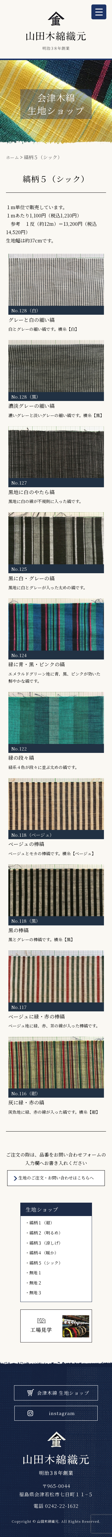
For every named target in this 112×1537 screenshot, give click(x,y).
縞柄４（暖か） (44, 1253)
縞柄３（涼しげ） (46, 1243)
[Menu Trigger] (98, 11)
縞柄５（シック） (46, 1263)
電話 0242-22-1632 (56, 1505)
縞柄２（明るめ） (46, 1233)
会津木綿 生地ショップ (63, 1392)
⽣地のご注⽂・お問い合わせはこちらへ (56, 1178)
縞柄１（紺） (41, 1223)
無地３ (35, 1292)
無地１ (35, 1273)
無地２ (35, 1283)
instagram (62, 1413)
